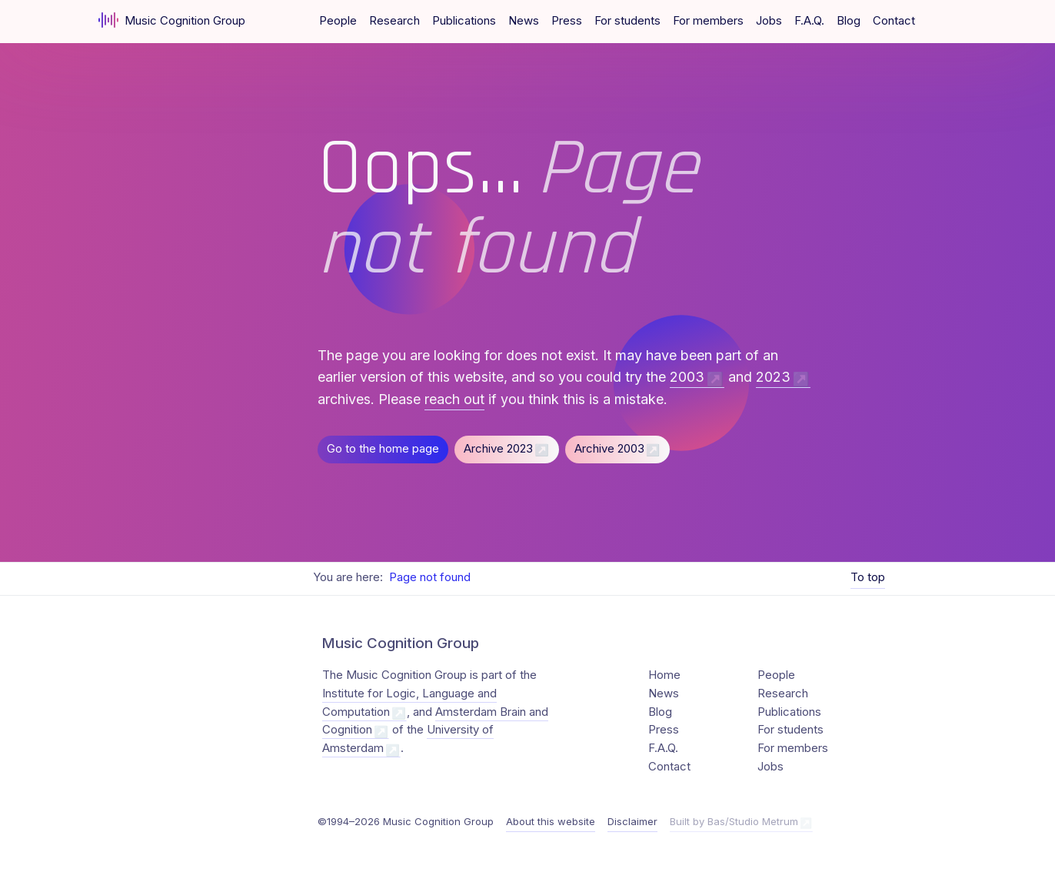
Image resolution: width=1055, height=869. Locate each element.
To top (867, 577)
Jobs (769, 21)
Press (566, 21)
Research (394, 21)
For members (708, 21)
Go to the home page (383, 449)
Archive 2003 (609, 449)
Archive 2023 (498, 449)
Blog (848, 21)
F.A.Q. (809, 21)
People (338, 21)
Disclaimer (632, 821)
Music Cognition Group (171, 20)
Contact (894, 21)
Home (664, 675)
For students (627, 21)
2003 (687, 377)
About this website (550, 821)
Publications (464, 21)
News (523, 21)
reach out (454, 399)
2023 (773, 377)
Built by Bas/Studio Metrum (734, 821)
